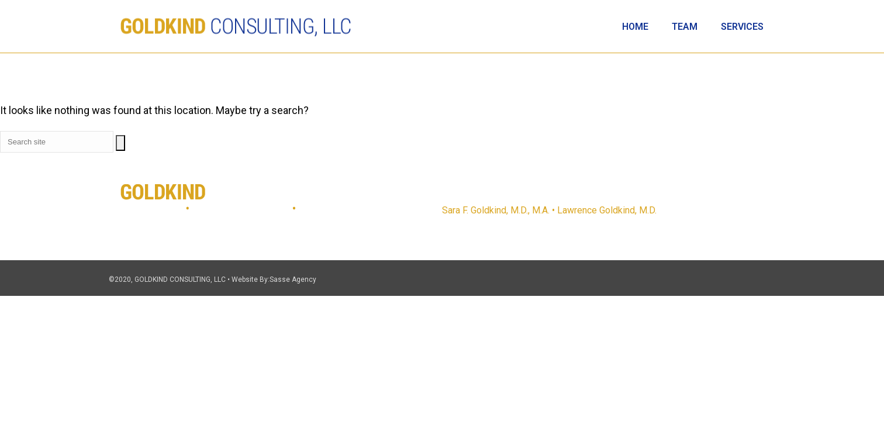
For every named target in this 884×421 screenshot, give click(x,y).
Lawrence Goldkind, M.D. (607, 210)
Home (635, 26)
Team (684, 26)
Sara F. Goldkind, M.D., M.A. (496, 210)
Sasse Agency (293, 279)
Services (742, 26)
